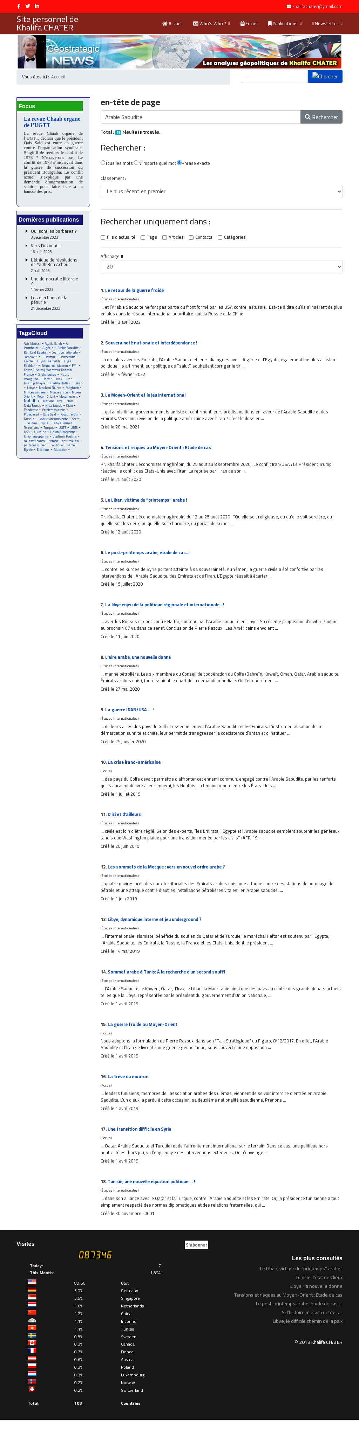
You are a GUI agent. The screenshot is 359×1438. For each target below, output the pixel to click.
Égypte (28, 455)
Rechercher (321, 117)
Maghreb (73, 391)
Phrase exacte (194, 164)
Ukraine (40, 437)
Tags (151, 238)
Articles (175, 238)
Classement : (113, 179)
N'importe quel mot (155, 164)
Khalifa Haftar (59, 387)
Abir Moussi (32, 346)
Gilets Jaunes (47, 378)
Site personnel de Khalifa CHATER (47, 23)
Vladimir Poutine (65, 442)
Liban (79, 387)
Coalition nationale (66, 355)
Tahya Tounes (63, 428)
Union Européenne (63, 437)
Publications (283, 23)
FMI (75, 368)
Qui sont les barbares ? (56, 236)
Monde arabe (62, 396)
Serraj (77, 423)
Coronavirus (32, 359)
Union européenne (36, 442)
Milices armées (38, 396)
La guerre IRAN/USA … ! (130, 718)
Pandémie (42, 414)
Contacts (202, 238)
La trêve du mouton (129, 1092)
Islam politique (34, 387)
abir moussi (71, 446)
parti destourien (35, 451)
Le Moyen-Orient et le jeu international (147, 398)
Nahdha (44, 404)
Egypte (28, 364)
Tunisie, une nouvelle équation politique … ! (154, 1199)
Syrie (44, 428)
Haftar (47, 382)
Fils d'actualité (121, 238)
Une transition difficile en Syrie (141, 1145)
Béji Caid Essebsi (36, 355)
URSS (75, 432)
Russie (29, 423)
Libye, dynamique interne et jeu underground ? (157, 932)
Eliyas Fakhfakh (48, 364)
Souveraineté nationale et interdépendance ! (154, 345)
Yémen (53, 446)
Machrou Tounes (50, 391)
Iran (70, 382)
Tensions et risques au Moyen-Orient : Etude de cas (160, 451)
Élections (43, 455)
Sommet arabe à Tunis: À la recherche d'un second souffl (169, 985)
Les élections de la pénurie (56, 305)
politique (56, 451)
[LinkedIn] (37, 6)
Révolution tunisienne (54, 423)
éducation (61, 455)
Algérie (47, 350)
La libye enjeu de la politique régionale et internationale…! (168, 611)
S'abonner (196, 1262)
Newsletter (325, 23)
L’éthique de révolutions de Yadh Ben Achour (56, 267)
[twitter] (27, 6)
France (29, 377)
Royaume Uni (70, 418)
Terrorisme (31, 432)
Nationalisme (65, 405)
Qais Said (49, 418)
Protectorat (31, 418)
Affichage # (112, 257)
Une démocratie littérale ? (56, 286)
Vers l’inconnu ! (56, 251)
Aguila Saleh (53, 346)
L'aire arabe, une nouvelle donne (139, 665)
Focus (249, 23)
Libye (31, 391)
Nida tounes (65, 409)
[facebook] (18, 6)
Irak (59, 382)
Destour (50, 359)
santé (71, 451)
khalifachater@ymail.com (317, 6)
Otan (27, 414)
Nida (27, 409)
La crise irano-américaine (135, 772)
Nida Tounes (43, 409)
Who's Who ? (209, 23)
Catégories (233, 238)
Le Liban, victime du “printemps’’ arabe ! (147, 505)
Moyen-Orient (57, 400)
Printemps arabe (65, 414)
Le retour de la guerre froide (136, 291)
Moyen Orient (33, 400)
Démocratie (68, 359)
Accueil (172, 23)
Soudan (32, 428)
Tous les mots (117, 164)
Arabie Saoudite (68, 350)
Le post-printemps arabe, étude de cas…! (150, 558)
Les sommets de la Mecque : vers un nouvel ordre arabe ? (169, 878)
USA (27, 437)
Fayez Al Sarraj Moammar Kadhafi (48, 373)
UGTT (63, 432)
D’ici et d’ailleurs (125, 825)
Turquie (49, 432)
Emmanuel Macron (55, 368)
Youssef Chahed (34, 446)
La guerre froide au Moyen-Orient (144, 1038)
